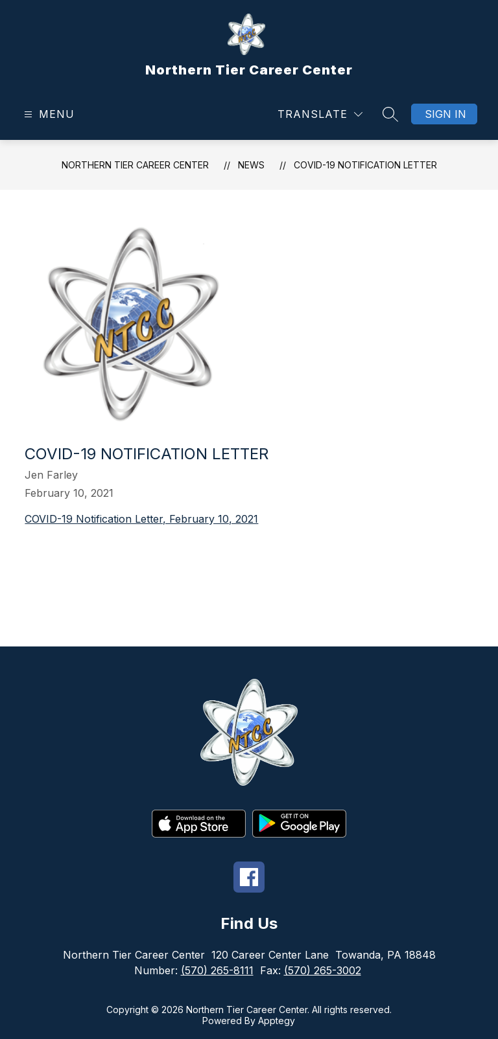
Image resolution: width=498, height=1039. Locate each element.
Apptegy (276, 1020)
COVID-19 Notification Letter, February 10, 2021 (141, 518)
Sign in (445, 114)
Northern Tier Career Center (135, 164)
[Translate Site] (320, 114)
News (251, 164)
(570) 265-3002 (322, 970)
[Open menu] (48, 114)
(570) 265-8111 (217, 970)
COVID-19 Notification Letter (365, 164)
